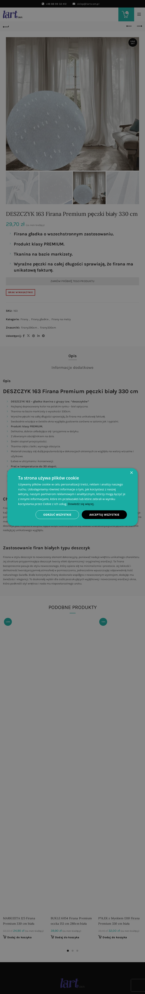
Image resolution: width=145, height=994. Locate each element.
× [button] (131, 472)
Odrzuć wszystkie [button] (57, 514)
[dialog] (72, 497)
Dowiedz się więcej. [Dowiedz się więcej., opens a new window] (81, 504)
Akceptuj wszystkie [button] (104, 514)
